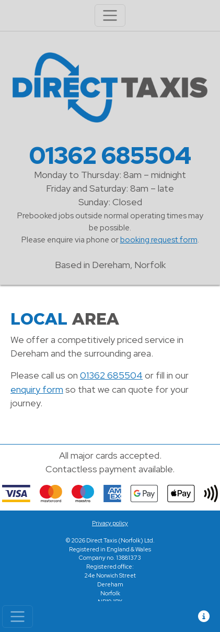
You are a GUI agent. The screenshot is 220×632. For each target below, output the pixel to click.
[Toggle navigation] (17, 616)
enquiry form (36, 389)
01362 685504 (110, 155)
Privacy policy (110, 523)
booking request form (159, 239)
